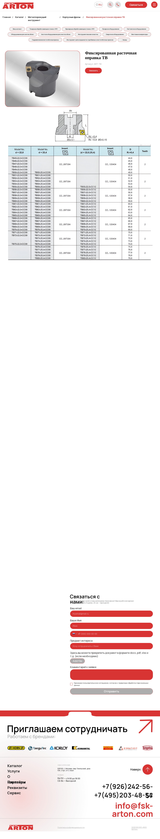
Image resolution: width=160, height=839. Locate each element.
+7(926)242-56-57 (127, 799)
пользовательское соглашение (95, 690)
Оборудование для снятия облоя (60, 35)
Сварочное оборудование (21, 41)
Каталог (19, 17)
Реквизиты (17, 795)
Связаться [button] (136, 5)
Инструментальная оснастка (128, 35)
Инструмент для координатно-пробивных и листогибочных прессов (123, 41)
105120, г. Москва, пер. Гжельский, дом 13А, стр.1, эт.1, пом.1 (73, 777)
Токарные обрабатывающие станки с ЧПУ (56, 29)
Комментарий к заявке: (83, 674)
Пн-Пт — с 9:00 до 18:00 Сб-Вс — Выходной (69, 787)
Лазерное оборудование (125, 29)
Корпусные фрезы (71, 17)
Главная (6, 17)
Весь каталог (29, 29)
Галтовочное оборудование (30, 35)
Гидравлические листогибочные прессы (77, 41)
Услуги (13, 778)
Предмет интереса (81, 648)
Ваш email (76, 616)
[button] (93, 78)
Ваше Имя (76, 628)
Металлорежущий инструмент (37, 19)
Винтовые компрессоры (47, 41)
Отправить (111, 699)
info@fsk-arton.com (132, 817)
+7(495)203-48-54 (123, 802)
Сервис (14, 800)
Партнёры (16, 789)
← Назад (79, 47)
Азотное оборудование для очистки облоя (94, 35)
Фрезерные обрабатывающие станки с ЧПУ (93, 29)
